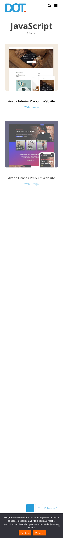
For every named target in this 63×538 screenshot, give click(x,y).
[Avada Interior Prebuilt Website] (31, 46)
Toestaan (25, 533)
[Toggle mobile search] (49, 5)
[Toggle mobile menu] (56, 5)
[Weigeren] (58, 525)
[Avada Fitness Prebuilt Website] (31, 123)
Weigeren (39, 533)
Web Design (31, 107)
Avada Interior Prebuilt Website (31, 101)
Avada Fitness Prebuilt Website (31, 178)
